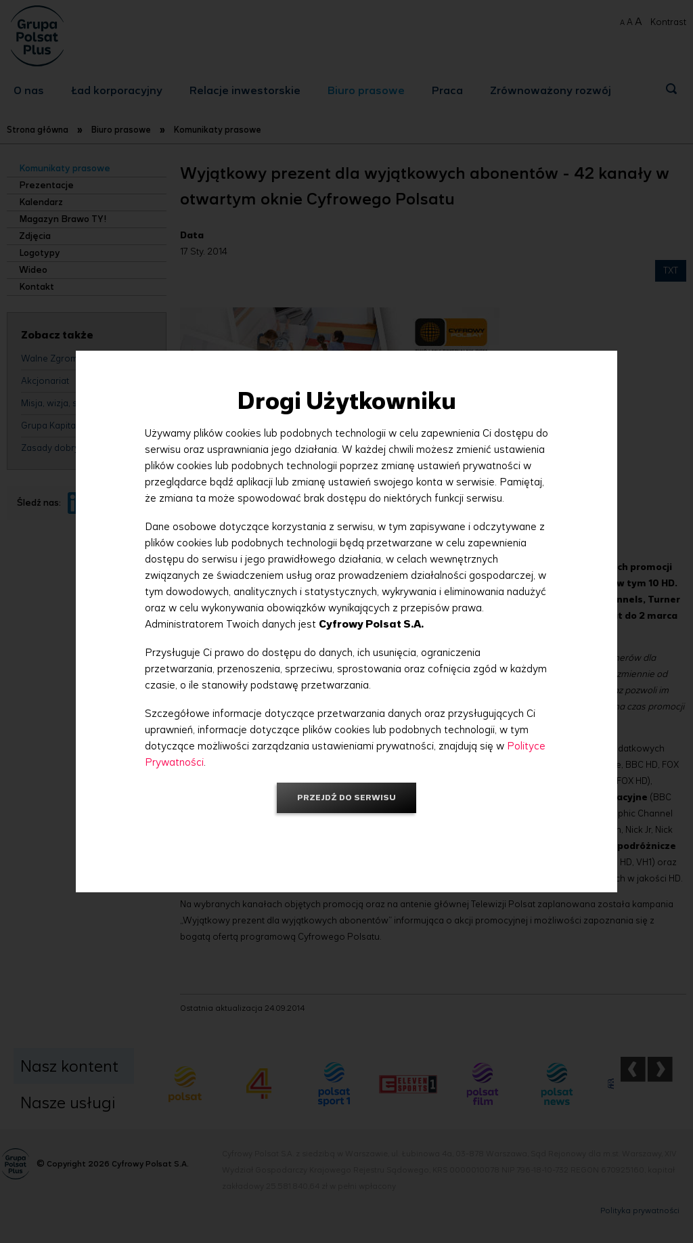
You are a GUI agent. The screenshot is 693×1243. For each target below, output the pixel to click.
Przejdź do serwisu (346, 797)
